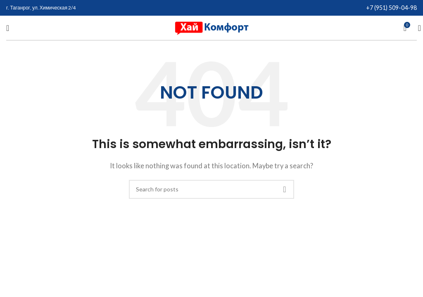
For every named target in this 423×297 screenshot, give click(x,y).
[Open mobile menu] (7, 28)
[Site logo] (211, 27)
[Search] (417, 28)
